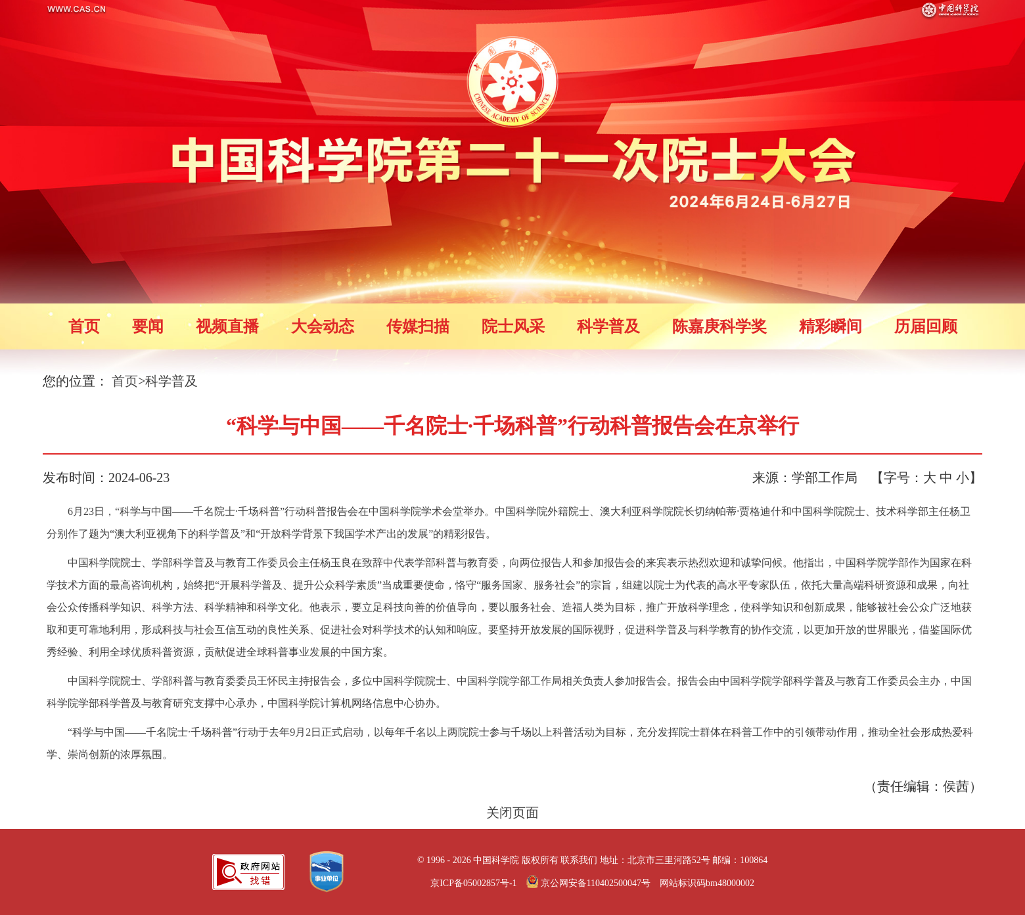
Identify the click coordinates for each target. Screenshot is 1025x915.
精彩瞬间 (830, 326)
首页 (84, 326)
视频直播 (227, 326)
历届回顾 (925, 326)
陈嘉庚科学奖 (719, 326)
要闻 (148, 326)
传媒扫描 (417, 326)
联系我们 (578, 860)
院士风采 (513, 326)
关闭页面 (512, 812)
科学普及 (608, 326)
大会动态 (322, 326)
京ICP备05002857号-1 (473, 883)
